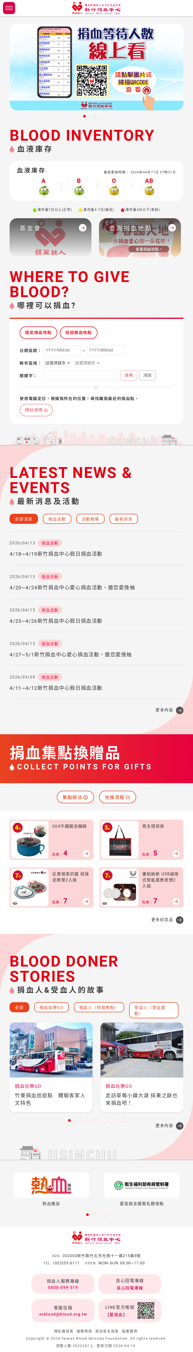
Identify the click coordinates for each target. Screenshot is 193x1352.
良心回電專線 (130, 1288)
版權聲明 (129, 1331)
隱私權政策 (64, 1331)
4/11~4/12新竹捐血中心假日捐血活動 (56, 688)
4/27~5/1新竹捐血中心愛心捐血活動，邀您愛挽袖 (71, 655)
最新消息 (123, 519)
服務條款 (84, 1331)
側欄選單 (9, 8)
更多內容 (164, 710)
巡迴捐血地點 (78, 332)
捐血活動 (57, 519)
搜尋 (129, 375)
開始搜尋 (34, 410)
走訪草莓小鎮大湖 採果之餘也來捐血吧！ (142, 1099)
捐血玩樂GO (51, 1007)
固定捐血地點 (38, 332)
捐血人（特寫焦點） (99, 1007)
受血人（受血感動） (149, 1010)
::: (2, 120)
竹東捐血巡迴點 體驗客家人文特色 (50, 1099)
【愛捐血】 (116, 1314)
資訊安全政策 (107, 1331)
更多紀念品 (162, 919)
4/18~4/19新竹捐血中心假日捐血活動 (56, 554)
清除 (147, 375)
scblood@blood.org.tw (63, 1314)
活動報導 (90, 519)
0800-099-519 (63, 1287)
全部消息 (23, 519)
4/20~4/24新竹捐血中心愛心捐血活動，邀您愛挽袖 (72, 588)
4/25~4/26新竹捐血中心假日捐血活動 (56, 621)
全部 (19, 1007)
